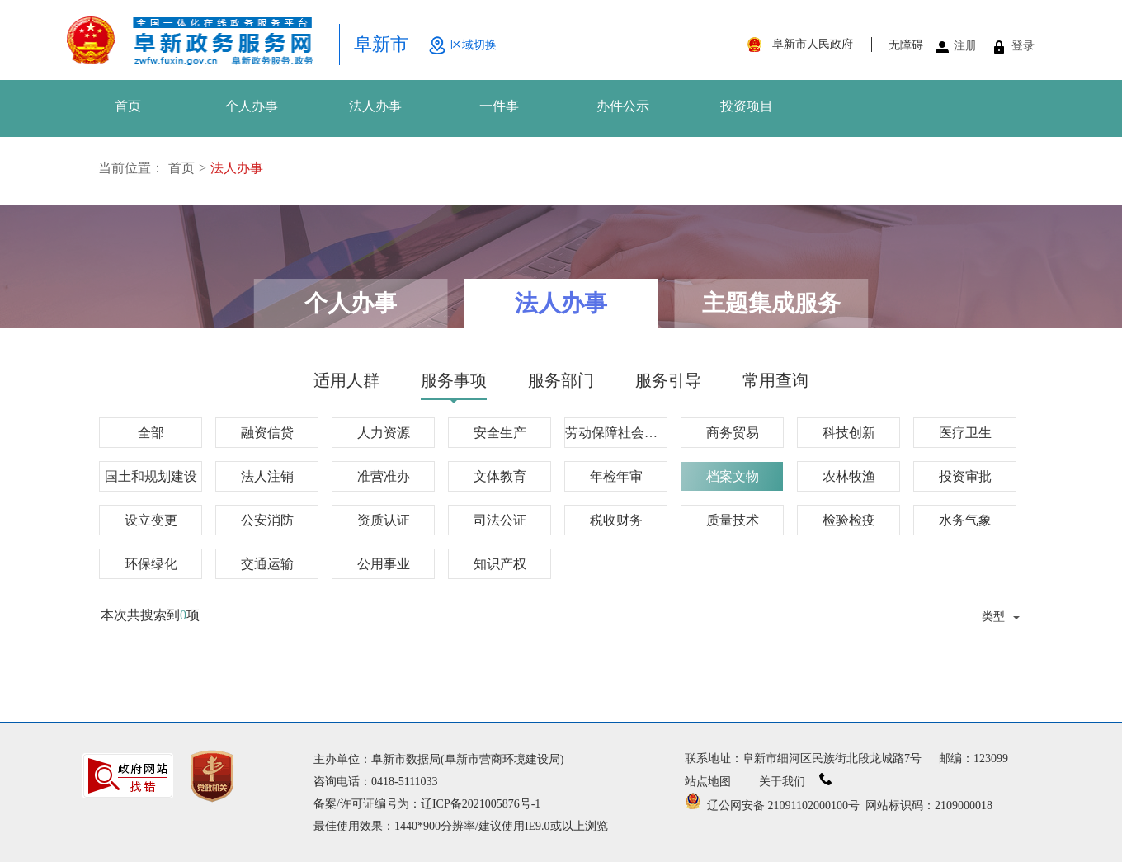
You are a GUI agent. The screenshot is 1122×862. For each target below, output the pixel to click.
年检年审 (616, 476)
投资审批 (965, 476)
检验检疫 (849, 520)
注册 (965, 46)
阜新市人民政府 (812, 44)
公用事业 (383, 564)
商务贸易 (732, 433)
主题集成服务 (771, 303)
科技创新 (849, 433)
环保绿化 (151, 564)
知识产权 (500, 564)
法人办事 (375, 106)
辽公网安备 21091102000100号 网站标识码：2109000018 (838, 805)
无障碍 (906, 45)
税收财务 (616, 520)
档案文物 (732, 476)
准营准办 (383, 476)
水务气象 (965, 520)
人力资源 (383, 433)
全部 (151, 433)
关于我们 (795, 781)
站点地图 (708, 781)
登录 (1023, 46)
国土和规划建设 (151, 476)
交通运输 (267, 564)
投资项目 (746, 106)
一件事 (499, 106)
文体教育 (500, 476)
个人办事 (251, 106)
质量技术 (732, 520)
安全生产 (500, 433)
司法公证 (500, 520)
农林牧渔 (849, 476)
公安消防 (267, 520)
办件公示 (622, 106)
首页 (128, 106)
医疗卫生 (965, 433)
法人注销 (267, 476)
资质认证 (383, 520)
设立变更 (151, 520)
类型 (993, 616)
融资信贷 (267, 433)
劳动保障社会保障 (616, 433)
